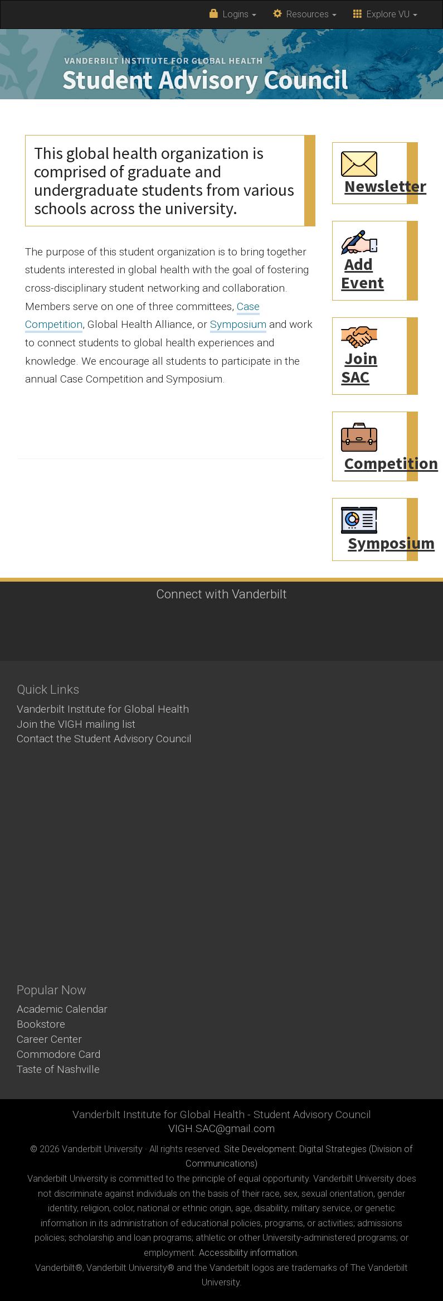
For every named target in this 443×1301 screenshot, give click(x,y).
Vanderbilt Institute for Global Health (103, 709)
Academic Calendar (62, 1009)
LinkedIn (234, 639)
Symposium (238, 324)
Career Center (49, 1039)
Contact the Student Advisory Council (104, 738)
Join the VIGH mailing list (76, 724)
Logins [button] (233, 14)
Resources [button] (305, 14)
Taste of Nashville (58, 1069)
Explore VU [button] (385, 14)
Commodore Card (58, 1054)
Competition (391, 462)
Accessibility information (248, 1252)
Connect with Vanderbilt (221, 594)
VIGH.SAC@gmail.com (221, 1128)
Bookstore (41, 1024)
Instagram (203, 639)
